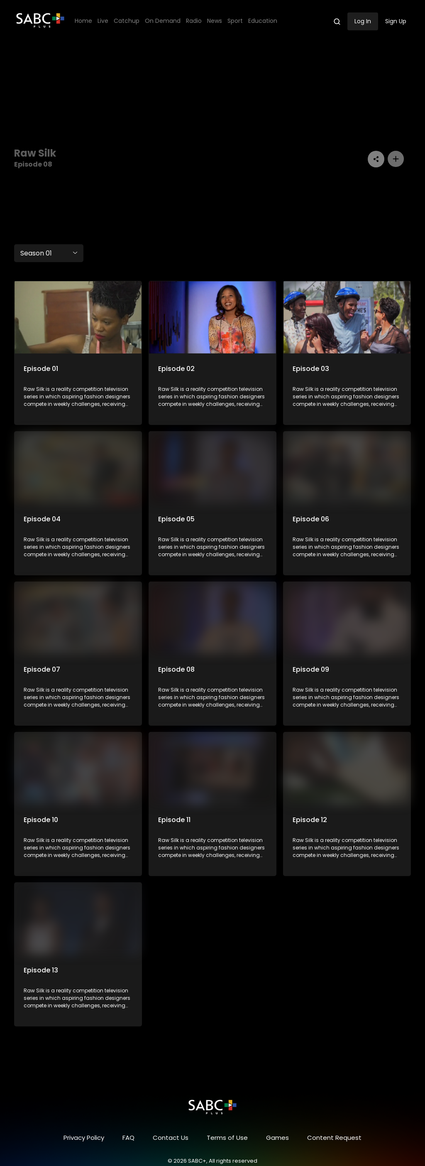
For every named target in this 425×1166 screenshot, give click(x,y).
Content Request (334, 1137)
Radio (194, 21)
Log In (362, 21)
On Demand (163, 21)
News (214, 21)
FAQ (128, 1137)
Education (262, 21)
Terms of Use (227, 1137)
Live (103, 21)
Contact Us (170, 1137)
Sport (235, 21)
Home (83, 21)
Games (277, 1137)
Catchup (126, 21)
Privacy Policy (84, 1137)
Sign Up (395, 21)
